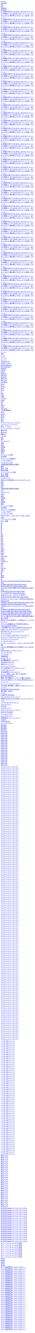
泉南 (2, 453)
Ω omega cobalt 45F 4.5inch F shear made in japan (16, 611)
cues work (4, 408)
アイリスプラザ (6, 633)
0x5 (2, 571)
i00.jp (2, 416)
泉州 (2, 445)
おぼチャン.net (5, 363)
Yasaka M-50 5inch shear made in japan (13, 591)
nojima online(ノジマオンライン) (11, 650)
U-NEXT (3, 719)
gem (2, 402)
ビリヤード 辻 (5, 478)
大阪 (2, 443)
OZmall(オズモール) (7, 662)
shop (2, 419)
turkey (3, 405)
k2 (1, 392)
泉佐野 (3, 451)
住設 (2, 354)
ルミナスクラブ (6, 708)
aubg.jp (3, 414)
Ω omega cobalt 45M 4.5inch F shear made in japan (16, 612)
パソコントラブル (7, 462)
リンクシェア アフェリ (9, 424)
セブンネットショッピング (10, 639)
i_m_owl (3, 398)
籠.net (2, 384)
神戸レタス (4, 1155)
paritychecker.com (6, 365)
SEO (2, 439)
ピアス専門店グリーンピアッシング (13, 668)
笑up (2, 412)
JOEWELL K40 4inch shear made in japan (13, 604)
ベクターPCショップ (8, 670)
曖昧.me (3, 434)
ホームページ (5, 441)
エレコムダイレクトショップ (10, 696)
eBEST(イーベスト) (7, 664)
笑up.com (4, 432)
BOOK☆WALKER (7, 712)
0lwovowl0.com (5, 367)
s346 (2, 393)
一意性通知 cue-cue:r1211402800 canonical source (16, 627)
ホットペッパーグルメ (8, 666)
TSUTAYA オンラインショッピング (12, 631)
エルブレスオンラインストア (10, 710)
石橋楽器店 (4, 656)
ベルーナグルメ (6, 704)
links (2, 482)
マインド (4, 358)
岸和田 (3, 447)
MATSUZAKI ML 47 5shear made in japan (14, 586)
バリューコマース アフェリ (10, 428)
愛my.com (4, 378)
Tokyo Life (4, 731)
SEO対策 (4, 456)
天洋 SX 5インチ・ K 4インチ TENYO (13, 595)
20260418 (4, 3)
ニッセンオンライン (7, 641)
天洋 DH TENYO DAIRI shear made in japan (14, 597)
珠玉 (2, 390)
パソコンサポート (7, 460)
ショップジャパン (7, 723)
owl (2, 403)
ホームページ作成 (7, 455)
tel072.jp (3, 373)
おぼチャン (4, 561)
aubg (2, 570)
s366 (2, 395)
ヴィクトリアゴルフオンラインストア (13, 637)
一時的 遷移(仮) (6, 410)
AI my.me (4, 377)
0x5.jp (2, 417)
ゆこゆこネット (6, 658)
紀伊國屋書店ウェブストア (10, 660)
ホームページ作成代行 (8, 458)
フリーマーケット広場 (8, 472)
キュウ (3, 356)
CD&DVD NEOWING (8, 695)
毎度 (2, 466)
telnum (3, 559)
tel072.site (4, 380)
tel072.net (4, 375)
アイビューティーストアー (10, 766)
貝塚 (2, 449)
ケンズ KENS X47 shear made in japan (13, 593)
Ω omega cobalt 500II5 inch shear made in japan (15, 609)
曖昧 (2, 577)
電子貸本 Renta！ (7, 691)
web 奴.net (4, 382)
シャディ (4, 693)
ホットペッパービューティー (10, 683)
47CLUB (3, 706)
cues (2, 566)
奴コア (3, 388)
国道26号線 (4, 470)
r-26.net (3, 370)
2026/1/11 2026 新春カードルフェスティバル (15, 480)
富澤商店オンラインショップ (10, 718)
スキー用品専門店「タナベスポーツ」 (13, 1267)
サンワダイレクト (7, 716)
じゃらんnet (5, 654)
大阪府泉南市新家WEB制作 (10, 464)
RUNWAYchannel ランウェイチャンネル (14, 1208)
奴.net (2, 386)
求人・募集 (4, 474)
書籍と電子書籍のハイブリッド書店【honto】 (16, 678)
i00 (2, 565)
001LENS (4, 725)
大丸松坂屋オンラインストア (10, 672)
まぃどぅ (4, 359)
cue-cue (3, 568)
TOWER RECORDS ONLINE (10, 689)
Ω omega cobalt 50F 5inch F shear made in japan (15, 614)
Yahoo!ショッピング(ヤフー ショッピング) (15, 629)
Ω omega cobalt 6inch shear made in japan (13, 584)
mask (2, 407)
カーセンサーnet (6, 652)
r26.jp (2, 372)
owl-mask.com (5, 361)
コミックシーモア (7, 714)
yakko (2, 397)
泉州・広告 (4, 468)
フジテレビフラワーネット (10, 702)
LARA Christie (5, 721)
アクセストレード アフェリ (10, 422)
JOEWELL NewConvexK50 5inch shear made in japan (17, 602)
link (2, 5)
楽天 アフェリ (6, 426)
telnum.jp (3, 368)
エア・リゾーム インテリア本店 (11, 1243)
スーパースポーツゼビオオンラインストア (15, 635)
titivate (3, 1258)
